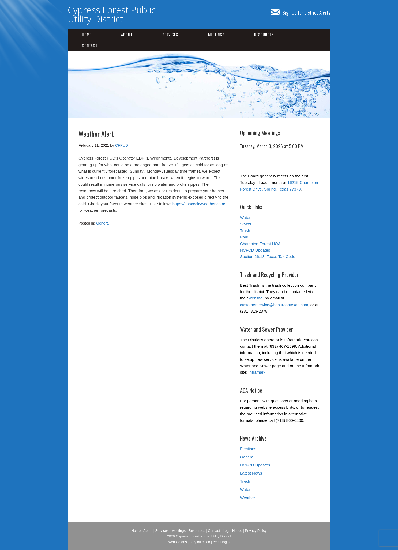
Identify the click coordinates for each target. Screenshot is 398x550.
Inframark (257, 372)
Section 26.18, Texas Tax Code (267, 256)
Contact (89, 45)
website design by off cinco (189, 542)
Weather (247, 497)
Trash (245, 230)
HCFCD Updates (255, 250)
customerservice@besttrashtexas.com (274, 304)
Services (170, 34)
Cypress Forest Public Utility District (112, 14)
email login (221, 542)
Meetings (216, 34)
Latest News (251, 473)
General (103, 223)
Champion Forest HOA (260, 243)
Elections (248, 448)
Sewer (245, 224)
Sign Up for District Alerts (300, 12)
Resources (264, 34)
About (127, 34)
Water (245, 217)
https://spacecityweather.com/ (198, 204)
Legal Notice (232, 531)
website (255, 298)
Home (86, 34)
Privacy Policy (256, 531)
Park (244, 237)
